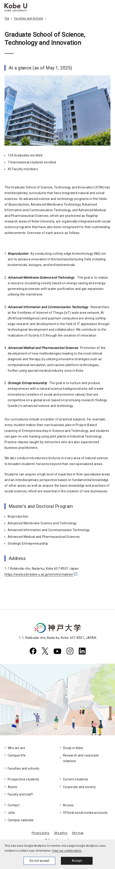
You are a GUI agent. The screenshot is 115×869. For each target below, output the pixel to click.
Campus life (17, 755)
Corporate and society (79, 787)
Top (7, 18)
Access (68, 805)
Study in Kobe (73, 748)
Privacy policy (41, 833)
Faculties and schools (23, 768)
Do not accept (39, 860)
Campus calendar (21, 820)
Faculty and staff (20, 794)
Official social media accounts (85, 812)
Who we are (16, 748)
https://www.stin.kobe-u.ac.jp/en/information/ (39, 574)
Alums (12, 787)
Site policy (60, 833)
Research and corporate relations (81, 758)
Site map (77, 833)
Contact (13, 805)
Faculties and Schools (28, 18)
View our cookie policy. (67, 850)
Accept (77, 860)
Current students (75, 779)
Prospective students (23, 779)
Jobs (11, 812)
